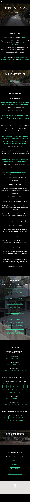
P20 (10, 392)
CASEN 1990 (10, 319)
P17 (17, 389)
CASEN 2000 (19, 325)
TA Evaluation (23, 370)
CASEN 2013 (10, 334)
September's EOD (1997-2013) (15, 295)
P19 (26, 389)
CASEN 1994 (10, 322)
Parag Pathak (14, 44)
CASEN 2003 (10, 328)
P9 (8, 386)
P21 (15, 392)
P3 (11, 383)
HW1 (7, 358)
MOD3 (18, 417)
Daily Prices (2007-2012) (15, 303)
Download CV (15, 82)
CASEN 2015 (19, 334)
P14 (4, 389)
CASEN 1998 (10, 325)
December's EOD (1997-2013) (15, 298)
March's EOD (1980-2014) (15, 290)
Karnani (7, 2)
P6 (23, 383)
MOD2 (12, 417)
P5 (19, 383)
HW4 (22, 358)
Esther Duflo (22, 42)
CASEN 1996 (19, 322)
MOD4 (24, 417)
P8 (4, 386)
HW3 (17, 358)
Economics (23, 41)
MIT (12, 41)
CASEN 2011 (20, 331)
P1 (3, 383)
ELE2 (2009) (19, 312)
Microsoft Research (23, 59)
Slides (8, 364)
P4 (15, 383)
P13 (25, 386)
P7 (27, 383)
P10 (13, 386)
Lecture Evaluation (9, 370)
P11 (17, 386)
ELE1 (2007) (10, 312)
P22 (19, 392)
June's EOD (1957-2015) (15, 293)
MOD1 (5, 417)
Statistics (4, 42)
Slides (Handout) (18, 364)
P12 (21, 386)
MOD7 (15, 420)
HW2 (12, 358)
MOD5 (9, 420)
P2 (7, 383)
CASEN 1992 (19, 319)
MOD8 (21, 420)
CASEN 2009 (10, 331)
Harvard (24, 37)
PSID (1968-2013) (15, 307)
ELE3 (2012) (15, 315)
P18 (22, 389)
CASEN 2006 (19, 328)
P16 (13, 389)
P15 (8, 389)
